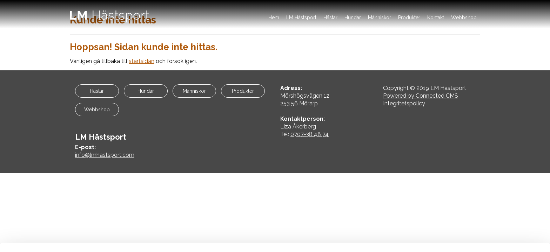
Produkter (409, 17)
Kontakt (435, 17)
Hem (273, 17)
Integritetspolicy (404, 103)
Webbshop (464, 17)
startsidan (141, 61)
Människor (379, 17)
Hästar (330, 17)
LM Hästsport (301, 17)
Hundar (352, 17)
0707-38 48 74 (309, 134)
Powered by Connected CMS (420, 95)
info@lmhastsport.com (104, 155)
